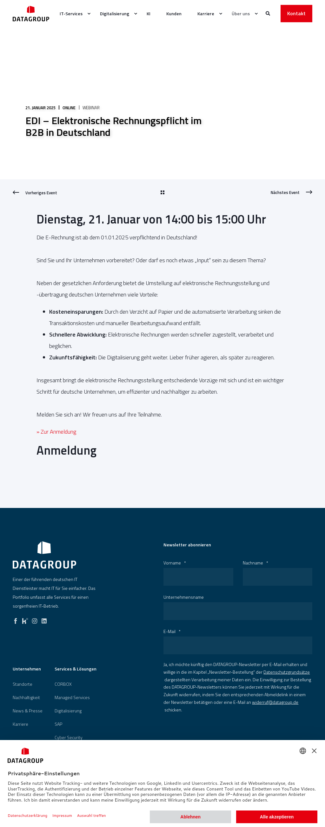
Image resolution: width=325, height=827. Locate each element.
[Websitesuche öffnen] (268, 13)
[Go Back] (162, 193)
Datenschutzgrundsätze (286, 672)
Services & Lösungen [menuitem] (75, 669)
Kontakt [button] (296, 13)
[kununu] (25, 619)
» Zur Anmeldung (56, 431)
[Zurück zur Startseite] (31, 13)
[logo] (44, 555)
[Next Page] (291, 192)
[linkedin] (44, 619)
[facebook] (15, 619)
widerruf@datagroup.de (275, 702)
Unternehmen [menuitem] (27, 669)
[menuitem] (89, 14)
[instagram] (34, 619)
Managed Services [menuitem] (72, 697)
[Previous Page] (35, 193)
